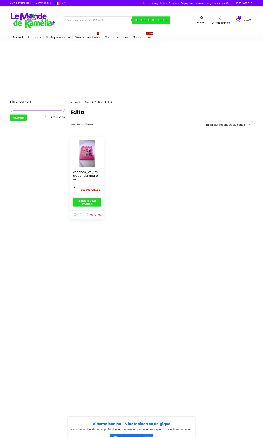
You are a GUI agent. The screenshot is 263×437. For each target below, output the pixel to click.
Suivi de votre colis (20, 2)
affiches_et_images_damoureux (85, 175)
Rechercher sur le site (150, 20)
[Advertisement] (131, 68)
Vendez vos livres (87, 36)
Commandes (43, 2)
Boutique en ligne (58, 37)
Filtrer (18, 117)
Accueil (17, 37)
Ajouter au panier (87, 202)
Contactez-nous (116, 37)
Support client (143, 36)
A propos (34, 37)
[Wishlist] (221, 19)
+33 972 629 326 (243, 3)
